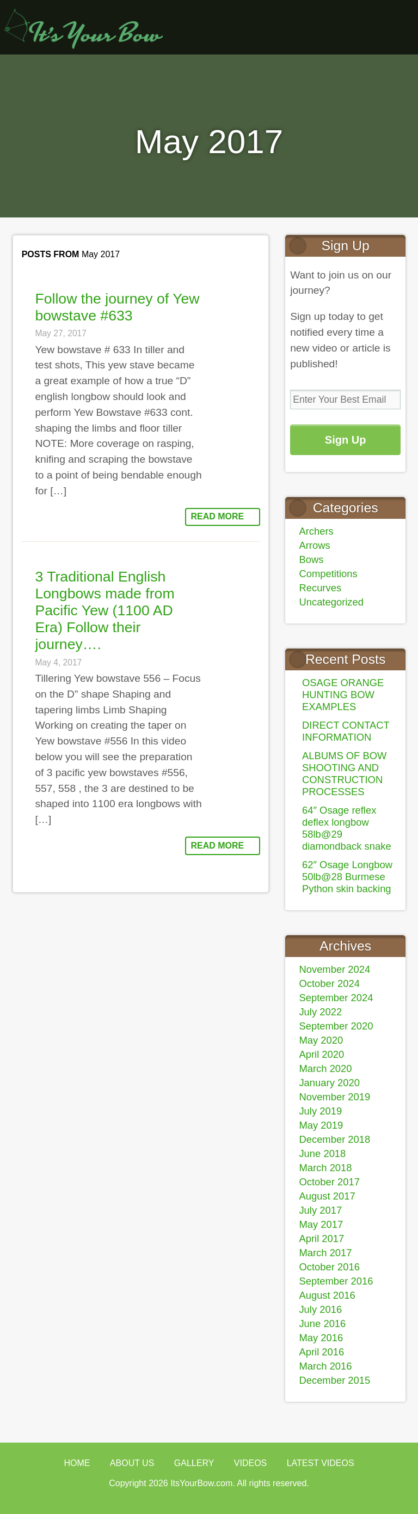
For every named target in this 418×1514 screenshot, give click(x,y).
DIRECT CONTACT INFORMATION (345, 731)
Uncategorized (331, 602)
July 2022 (320, 1012)
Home (77, 1463)
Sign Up (345, 440)
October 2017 (329, 1182)
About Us (132, 1463)
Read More (217, 516)
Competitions (328, 573)
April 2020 (321, 1054)
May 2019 (321, 1125)
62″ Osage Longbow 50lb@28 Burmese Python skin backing (347, 876)
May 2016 (321, 1337)
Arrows (314, 545)
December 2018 (334, 1139)
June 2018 (322, 1153)
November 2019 (334, 1097)
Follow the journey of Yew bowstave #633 (117, 307)
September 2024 (336, 997)
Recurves (320, 588)
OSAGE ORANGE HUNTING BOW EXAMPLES (343, 694)
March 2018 (325, 1167)
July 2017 (320, 1210)
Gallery (194, 1463)
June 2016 (322, 1323)
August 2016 (327, 1295)
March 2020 (325, 1068)
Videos (250, 1463)
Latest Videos (320, 1463)
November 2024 (334, 969)
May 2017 (321, 1224)
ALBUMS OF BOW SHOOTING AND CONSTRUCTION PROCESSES (344, 773)
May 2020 (321, 1040)
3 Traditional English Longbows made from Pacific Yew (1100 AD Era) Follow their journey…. (104, 610)
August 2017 (327, 1196)
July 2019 (320, 1111)
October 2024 (329, 983)
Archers (316, 531)
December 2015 (334, 1380)
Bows (311, 559)
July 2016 (320, 1309)
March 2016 (325, 1366)
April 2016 (321, 1352)
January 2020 (329, 1082)
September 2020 (336, 1026)
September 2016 (336, 1281)
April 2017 (321, 1238)
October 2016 (329, 1267)
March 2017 (325, 1252)
